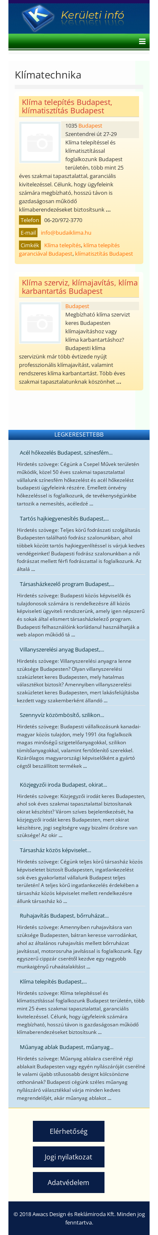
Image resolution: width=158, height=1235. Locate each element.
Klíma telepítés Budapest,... (53, 981)
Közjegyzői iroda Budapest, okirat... (63, 784)
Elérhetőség (69, 1131)
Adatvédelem (68, 1182)
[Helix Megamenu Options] (140, 42)
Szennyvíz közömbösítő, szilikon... (62, 715)
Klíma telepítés (62, 245)
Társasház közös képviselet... (55, 850)
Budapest (90, 125)
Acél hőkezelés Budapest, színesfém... (66, 452)
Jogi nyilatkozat (68, 1157)
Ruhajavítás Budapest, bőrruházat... (64, 915)
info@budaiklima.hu (66, 232)
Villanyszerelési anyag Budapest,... (62, 649)
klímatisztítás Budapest (104, 253)
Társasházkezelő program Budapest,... (67, 584)
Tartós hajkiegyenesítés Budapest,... (64, 518)
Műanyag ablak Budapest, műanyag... (66, 1047)
